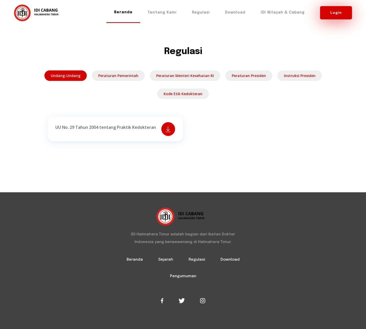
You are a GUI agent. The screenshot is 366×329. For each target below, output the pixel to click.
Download (235, 12)
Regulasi (201, 12)
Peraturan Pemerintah (118, 75)
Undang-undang (65, 75)
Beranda (123, 12)
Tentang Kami (162, 12)
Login (336, 13)
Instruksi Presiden (299, 75)
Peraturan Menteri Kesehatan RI (185, 75)
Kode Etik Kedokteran (183, 93)
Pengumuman (183, 276)
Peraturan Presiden (249, 75)
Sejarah (165, 260)
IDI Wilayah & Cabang (283, 12)
